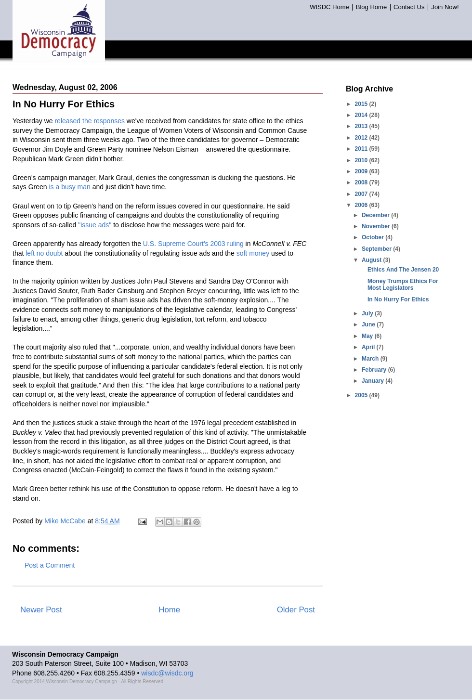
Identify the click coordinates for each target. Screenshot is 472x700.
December (376, 215)
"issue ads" (94, 225)
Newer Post (41, 609)
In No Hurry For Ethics (398, 299)
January (373, 380)
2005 (362, 395)
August (372, 260)
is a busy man (69, 187)
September (377, 249)
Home (169, 609)
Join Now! (445, 7)
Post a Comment (50, 565)
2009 (362, 171)
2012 (362, 137)
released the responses (89, 121)
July (368, 313)
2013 (362, 126)
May (368, 336)
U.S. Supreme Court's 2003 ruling (193, 243)
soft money (252, 253)
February (375, 369)
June (369, 324)
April (369, 347)
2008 (362, 182)
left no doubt (44, 253)
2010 (362, 160)
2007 (362, 194)
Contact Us (408, 7)
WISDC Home (329, 7)
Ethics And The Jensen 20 (403, 269)
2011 (362, 148)
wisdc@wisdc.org (167, 673)
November (377, 226)
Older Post (296, 609)
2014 (362, 115)
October (373, 237)
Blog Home (371, 7)
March (371, 358)
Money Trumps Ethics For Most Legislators (402, 284)
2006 (362, 205)
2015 (362, 104)
